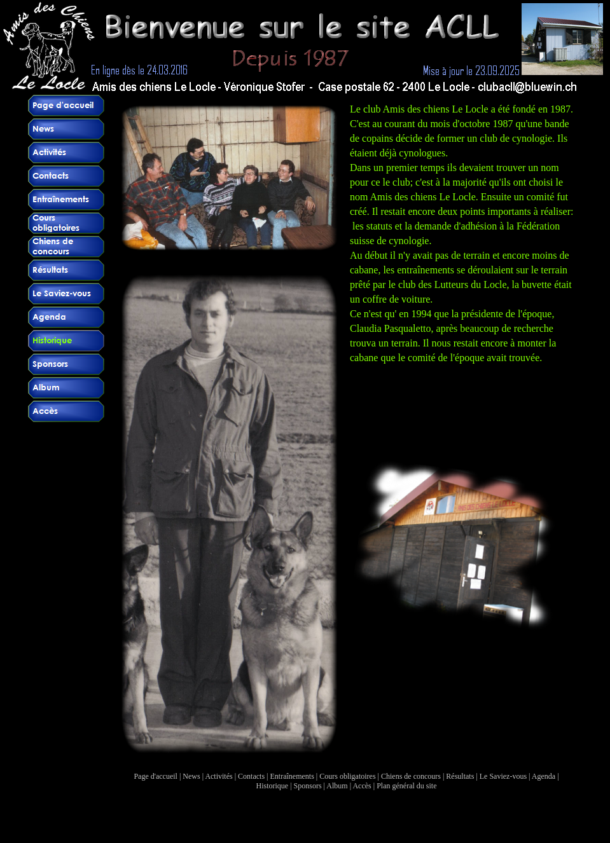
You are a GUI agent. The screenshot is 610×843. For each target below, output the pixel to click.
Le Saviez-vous (503, 776)
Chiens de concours (411, 776)
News (191, 776)
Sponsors (308, 785)
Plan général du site (406, 785)
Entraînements (292, 776)
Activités (218, 776)
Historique (272, 785)
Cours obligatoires (347, 776)
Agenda (543, 776)
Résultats (460, 776)
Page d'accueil (155, 776)
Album (336, 785)
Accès (361, 785)
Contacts (251, 776)
